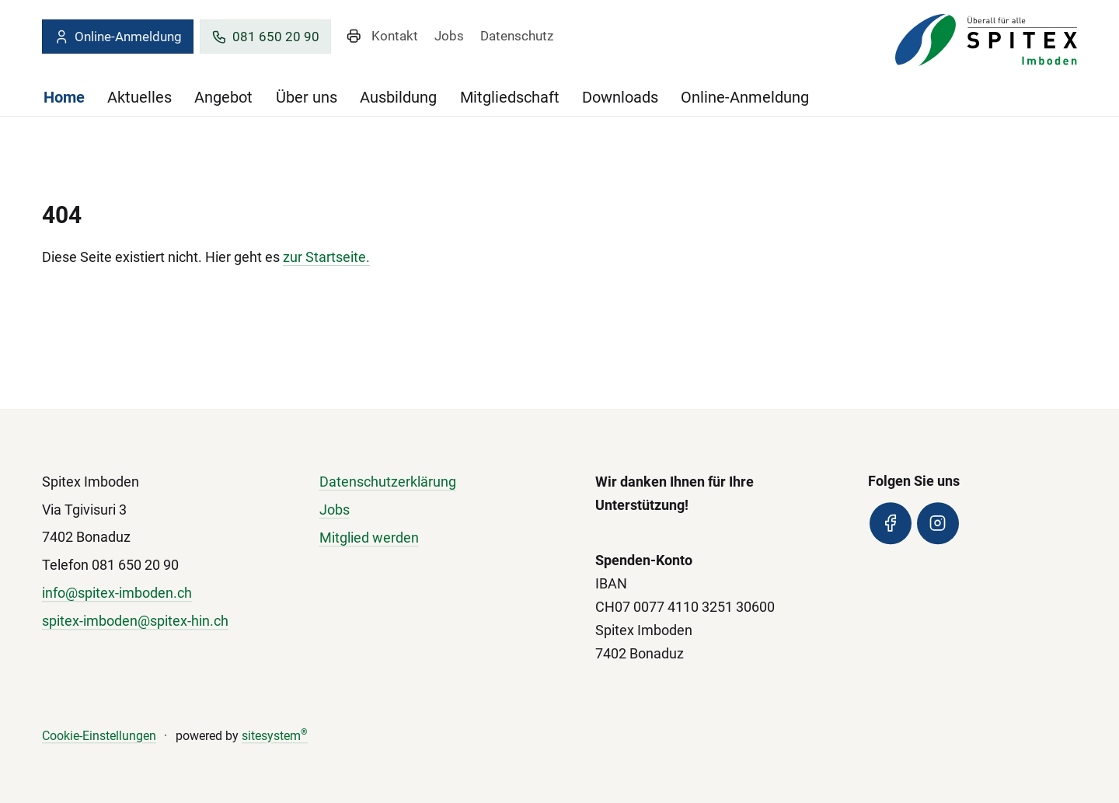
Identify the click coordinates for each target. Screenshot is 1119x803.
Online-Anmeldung (118, 37)
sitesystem (275, 735)
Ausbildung (398, 97)
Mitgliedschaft (510, 97)
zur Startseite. (326, 257)
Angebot (223, 97)
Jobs (449, 36)
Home (64, 97)
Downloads (620, 97)
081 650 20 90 (265, 37)
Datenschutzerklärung (387, 481)
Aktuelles (139, 97)
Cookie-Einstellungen (99, 735)
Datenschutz (516, 36)
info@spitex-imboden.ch (117, 593)
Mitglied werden (369, 537)
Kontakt (394, 36)
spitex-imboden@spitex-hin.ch (135, 621)
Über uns (306, 97)
